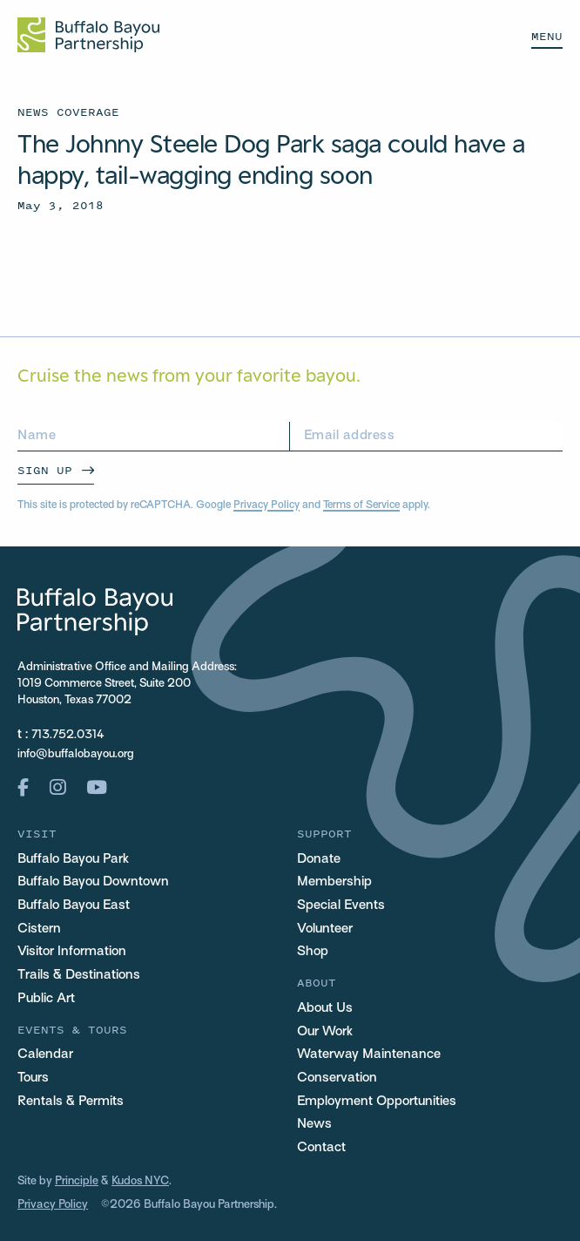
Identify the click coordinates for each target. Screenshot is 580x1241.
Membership (334, 882)
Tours (33, 1078)
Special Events (341, 905)
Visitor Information (71, 952)
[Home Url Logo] (88, 34)
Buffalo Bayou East (73, 905)
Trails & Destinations (78, 975)
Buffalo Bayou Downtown (93, 882)
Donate (319, 859)
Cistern (39, 929)
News (314, 1124)
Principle (76, 1181)
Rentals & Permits (70, 1101)
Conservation (337, 1078)
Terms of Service (361, 505)
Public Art (46, 999)
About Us (325, 1008)
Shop (312, 952)
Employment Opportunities (376, 1101)
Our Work (325, 1032)
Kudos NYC (140, 1181)
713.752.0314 (68, 735)
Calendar (45, 1054)
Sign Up (44, 470)
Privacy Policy (266, 505)
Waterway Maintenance (369, 1054)
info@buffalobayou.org (75, 754)
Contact (321, 1148)
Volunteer (325, 929)
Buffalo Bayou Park (73, 859)
